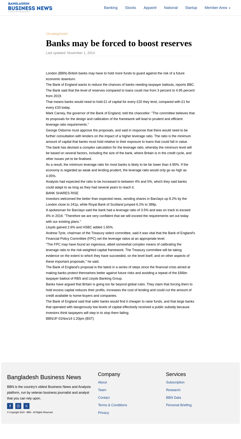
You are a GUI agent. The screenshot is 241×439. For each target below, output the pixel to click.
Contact (103, 397)
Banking (111, 8)
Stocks (130, 8)
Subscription (175, 382)
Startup (191, 8)
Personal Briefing (179, 405)
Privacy (103, 413)
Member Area (216, 8)
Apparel (150, 8)
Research (173, 390)
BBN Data (173, 397)
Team (102, 390)
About (102, 382)
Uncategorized (57, 34)
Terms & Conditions (112, 405)
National (171, 8)
